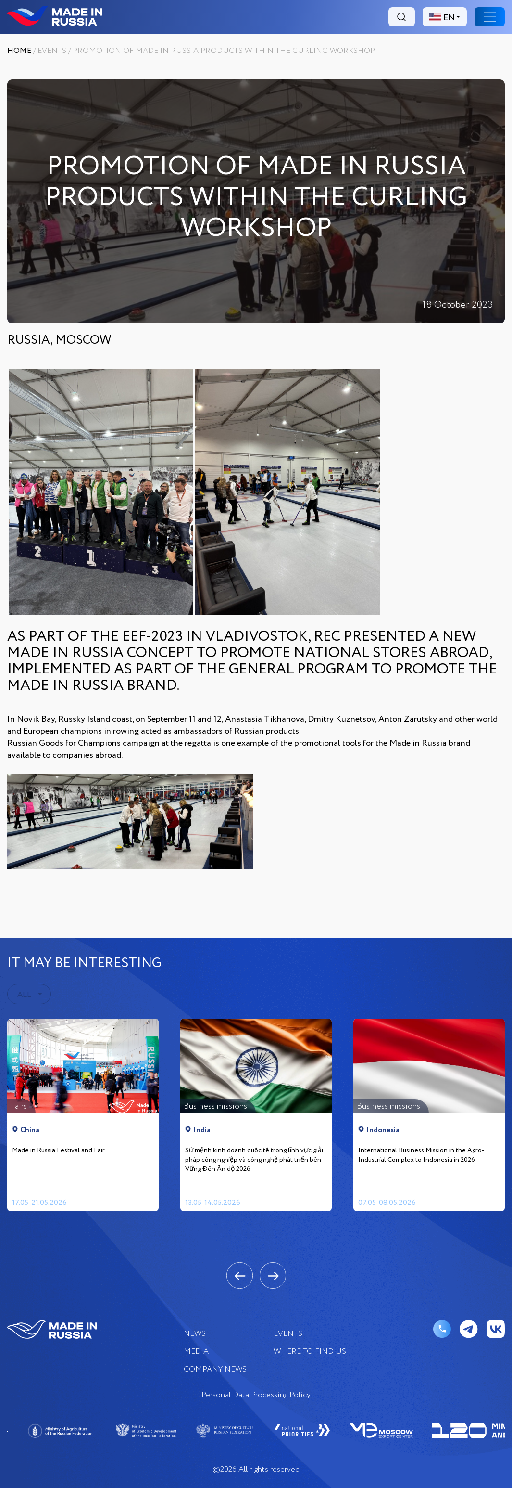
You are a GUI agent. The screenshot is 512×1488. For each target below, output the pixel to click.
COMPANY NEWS (215, 1369)
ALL (24, 994)
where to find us (310, 1352)
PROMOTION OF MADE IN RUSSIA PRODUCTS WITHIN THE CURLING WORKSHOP (224, 50)
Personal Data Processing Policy (256, 1395)
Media (196, 1352)
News (195, 1334)
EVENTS (51, 50)
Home (19, 50)
